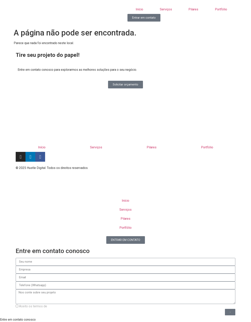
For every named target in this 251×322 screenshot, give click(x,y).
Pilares (193, 9)
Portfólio (221, 9)
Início (139, 9)
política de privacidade (63, 306)
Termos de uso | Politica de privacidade (154, 169)
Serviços (166, 9)
